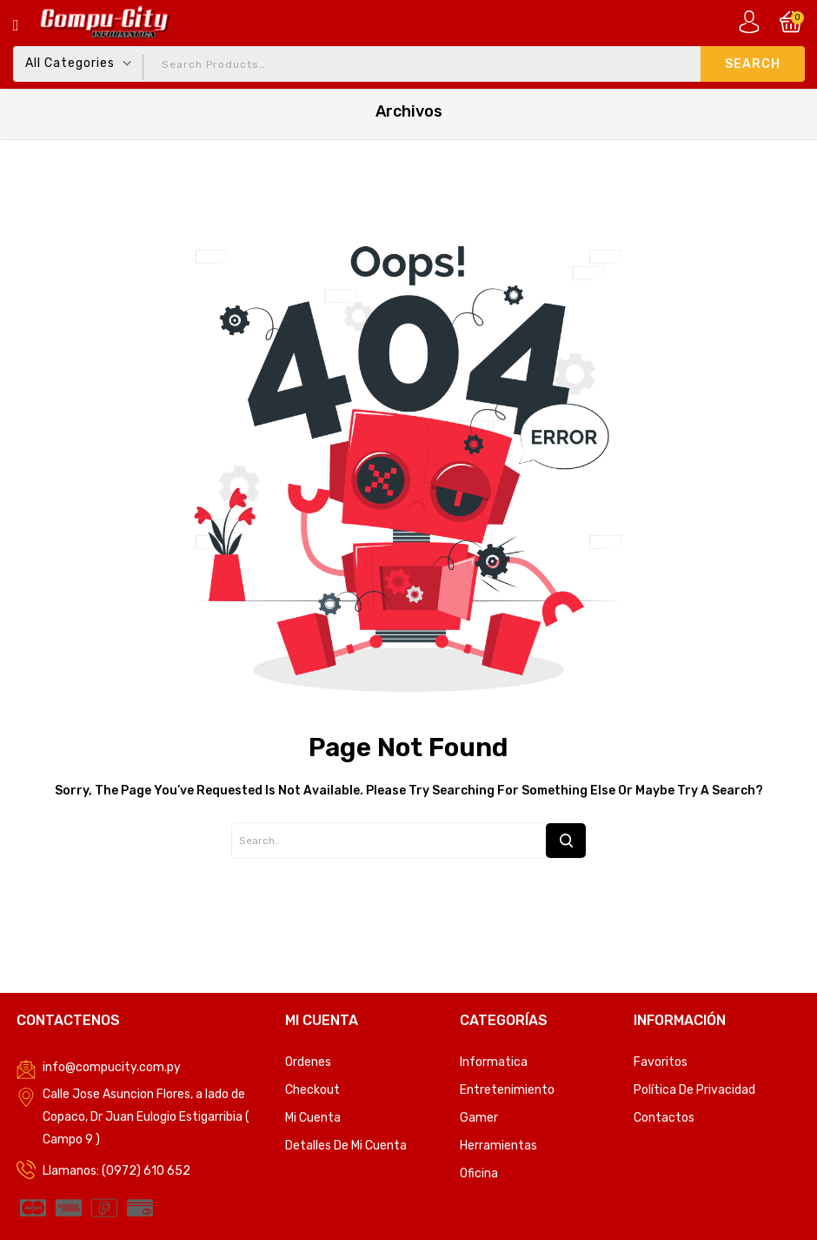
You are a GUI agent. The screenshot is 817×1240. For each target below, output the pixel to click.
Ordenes (308, 1062)
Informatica (494, 1062)
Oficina (479, 1173)
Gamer (479, 1117)
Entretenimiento (507, 1089)
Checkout (312, 1089)
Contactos (664, 1117)
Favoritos (660, 1062)
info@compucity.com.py (112, 1067)
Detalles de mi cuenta (346, 1145)
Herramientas (498, 1145)
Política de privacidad (694, 1089)
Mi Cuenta (313, 1117)
